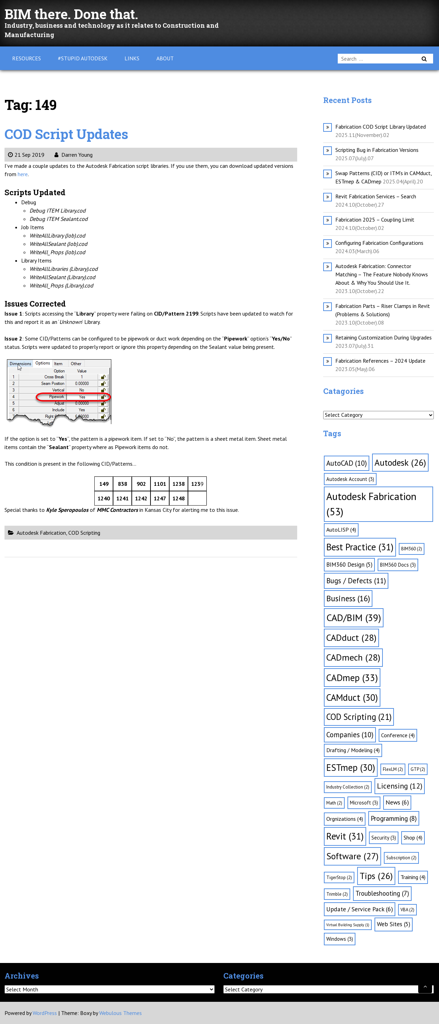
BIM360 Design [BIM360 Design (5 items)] (349, 564)
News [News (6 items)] (397, 802)
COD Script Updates (68, 133)
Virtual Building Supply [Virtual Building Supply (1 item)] (347, 924)
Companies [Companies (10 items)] (349, 734)
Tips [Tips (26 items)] (376, 875)
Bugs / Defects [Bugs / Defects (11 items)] (356, 580)
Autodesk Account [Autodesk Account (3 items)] (350, 479)
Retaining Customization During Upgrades (383, 337)
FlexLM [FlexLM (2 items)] (393, 769)
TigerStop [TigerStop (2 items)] (339, 877)
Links (131, 58)
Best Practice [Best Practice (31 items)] (360, 547)
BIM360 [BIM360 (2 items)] (411, 549)
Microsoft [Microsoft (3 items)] (364, 802)
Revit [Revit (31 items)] (345, 836)
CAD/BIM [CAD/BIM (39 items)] (353, 617)
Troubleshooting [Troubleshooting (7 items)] (382, 893)
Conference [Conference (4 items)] (398, 735)
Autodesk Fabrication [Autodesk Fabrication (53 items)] (371, 504)
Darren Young (73, 154)
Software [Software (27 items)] (352, 856)
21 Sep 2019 (26, 154)
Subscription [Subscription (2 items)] (401, 858)
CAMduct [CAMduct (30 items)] (352, 697)
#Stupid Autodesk (82, 58)
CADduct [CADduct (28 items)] (351, 637)
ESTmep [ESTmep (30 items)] (350, 767)
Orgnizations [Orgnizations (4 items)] (344, 818)
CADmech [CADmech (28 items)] (353, 657)
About (165, 58)
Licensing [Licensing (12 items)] (399, 786)
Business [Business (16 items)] (348, 598)
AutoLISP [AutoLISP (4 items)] (341, 529)
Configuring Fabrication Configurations (379, 242)
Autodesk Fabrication (41, 532)
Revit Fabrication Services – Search (375, 196)
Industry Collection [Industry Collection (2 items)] (347, 787)
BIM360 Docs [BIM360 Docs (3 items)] (398, 564)
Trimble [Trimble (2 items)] (337, 894)
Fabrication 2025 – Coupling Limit (374, 219)
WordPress (45, 1012)
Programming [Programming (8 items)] (394, 818)
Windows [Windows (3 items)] (339, 939)
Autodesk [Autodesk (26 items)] (400, 462)
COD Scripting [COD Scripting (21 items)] (358, 716)
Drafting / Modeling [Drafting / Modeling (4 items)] (353, 750)
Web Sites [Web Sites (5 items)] (393, 924)
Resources (26, 58)
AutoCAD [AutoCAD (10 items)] (346, 463)
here (23, 174)
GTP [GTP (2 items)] (418, 769)
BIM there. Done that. (74, 14)
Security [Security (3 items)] (383, 837)
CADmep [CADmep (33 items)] (352, 677)
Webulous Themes (120, 1012)
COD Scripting (84, 532)
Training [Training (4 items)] (413, 877)
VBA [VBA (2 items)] (407, 910)
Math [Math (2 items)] (334, 803)
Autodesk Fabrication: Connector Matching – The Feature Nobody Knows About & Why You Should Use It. (381, 274)
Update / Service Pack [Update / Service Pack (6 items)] (359, 909)
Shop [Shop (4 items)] (413, 837)
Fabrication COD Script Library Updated (380, 126)
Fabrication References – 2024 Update (380, 360)
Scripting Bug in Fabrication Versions (377, 149)
